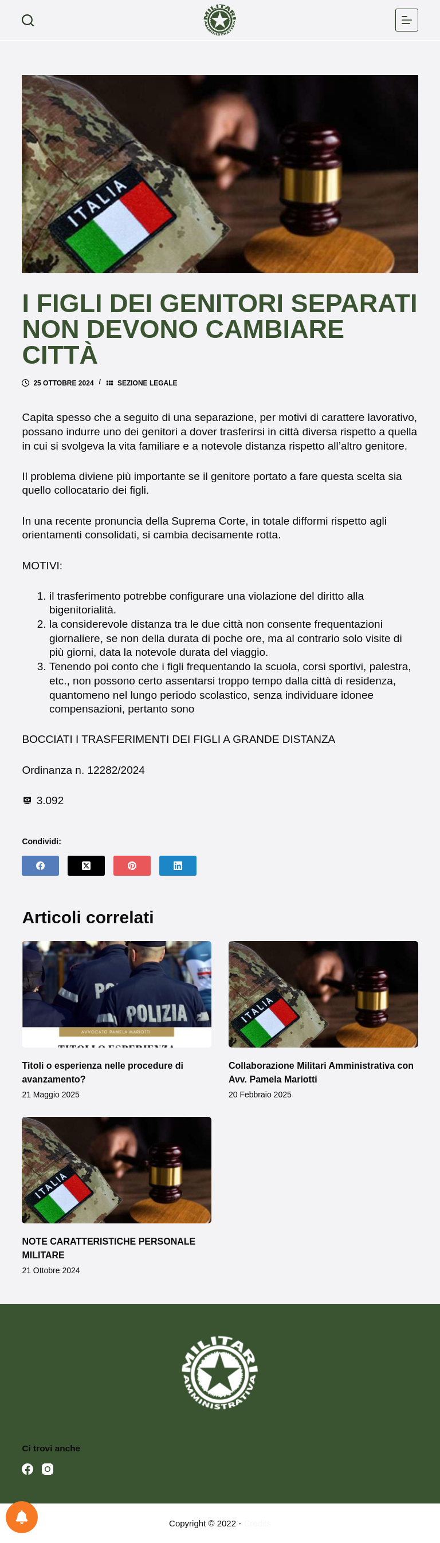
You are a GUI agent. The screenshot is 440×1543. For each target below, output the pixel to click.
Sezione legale (147, 383)
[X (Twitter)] (86, 866)
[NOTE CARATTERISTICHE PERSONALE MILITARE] (116, 1170)
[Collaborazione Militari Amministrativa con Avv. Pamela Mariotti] (323, 994)
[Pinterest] (132, 866)
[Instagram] (47, 1469)
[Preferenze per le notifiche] (22, 1517)
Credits (257, 1523)
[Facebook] (40, 866)
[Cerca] (28, 20)
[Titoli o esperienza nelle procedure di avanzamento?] (116, 994)
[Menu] (406, 20)
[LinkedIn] (178, 866)
